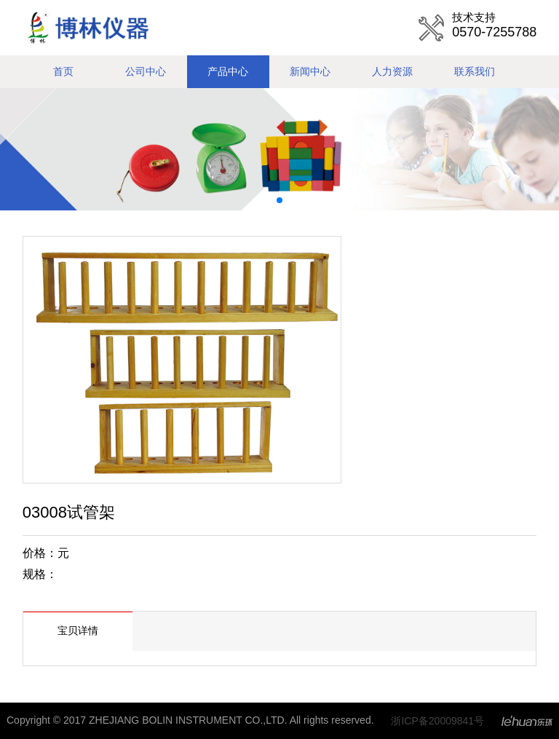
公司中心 (145, 71)
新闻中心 (310, 71)
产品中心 (227, 71)
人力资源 (392, 71)
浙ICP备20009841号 (437, 721)
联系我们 (474, 71)
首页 (63, 71)
